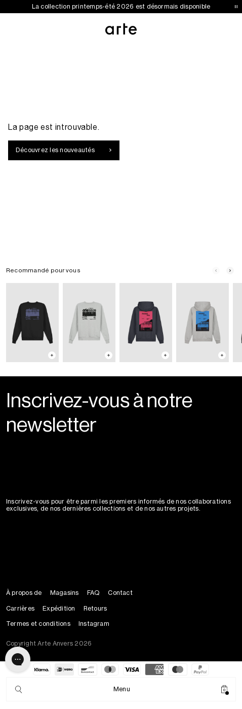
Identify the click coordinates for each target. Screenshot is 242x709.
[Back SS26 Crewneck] (32, 323)
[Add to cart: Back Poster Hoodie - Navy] (165, 355)
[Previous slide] (216, 271)
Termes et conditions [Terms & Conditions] (38, 624)
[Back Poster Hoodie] (145, 323)
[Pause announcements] (236, 7)
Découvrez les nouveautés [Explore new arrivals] (64, 150)
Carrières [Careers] (20, 609)
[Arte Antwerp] (121, 29)
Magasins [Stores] (64, 593)
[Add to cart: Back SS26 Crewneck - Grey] (108, 355)
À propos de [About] (24, 593)
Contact (120, 593)
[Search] (18, 689)
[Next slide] (230, 271)
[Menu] (121, 689)
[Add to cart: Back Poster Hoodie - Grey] (222, 355)
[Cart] (224, 689)
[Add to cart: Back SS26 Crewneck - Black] (52, 355)
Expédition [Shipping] (59, 609)
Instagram (93, 624)
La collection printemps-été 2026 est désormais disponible (121, 7)
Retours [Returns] (95, 609)
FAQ (93, 593)
